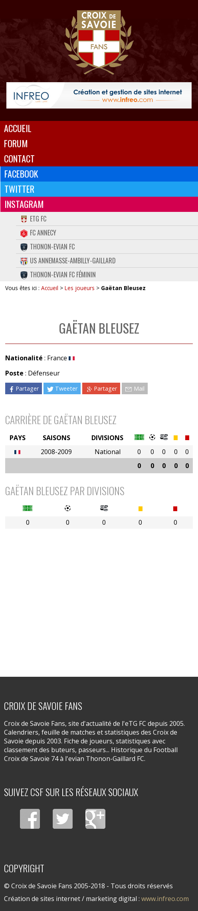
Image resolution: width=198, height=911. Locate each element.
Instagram (24, 204)
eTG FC (33, 218)
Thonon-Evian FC (47, 246)
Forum (16, 143)
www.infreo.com (165, 898)
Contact (19, 158)
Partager (23, 388)
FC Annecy (38, 232)
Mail (134, 388)
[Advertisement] (99, 597)
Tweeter (62, 388)
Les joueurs (80, 288)
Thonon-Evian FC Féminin (58, 274)
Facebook (21, 174)
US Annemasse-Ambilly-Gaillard (68, 260)
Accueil (18, 128)
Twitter (19, 189)
